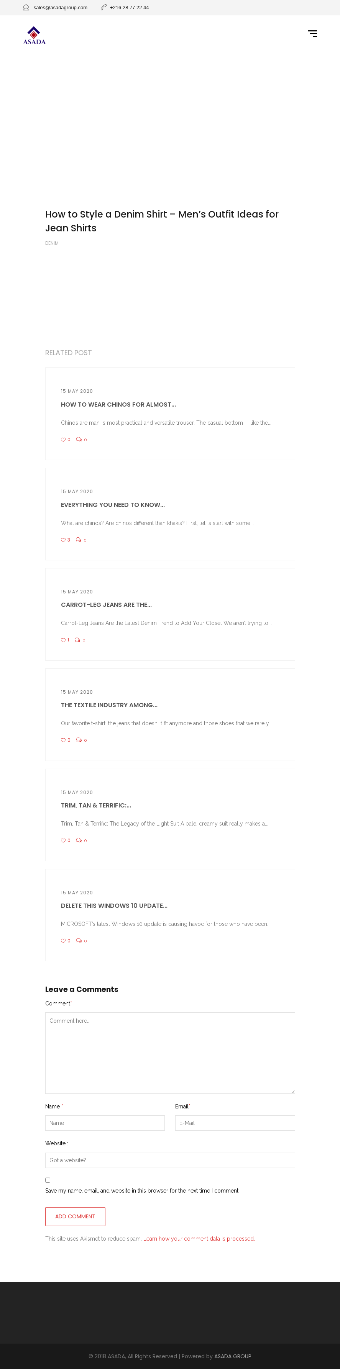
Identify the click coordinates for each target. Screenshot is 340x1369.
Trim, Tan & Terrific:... (96, 805)
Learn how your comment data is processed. (199, 1239)
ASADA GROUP (232, 1356)
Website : (56, 1143)
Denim (52, 243)
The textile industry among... (109, 705)
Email (183, 1106)
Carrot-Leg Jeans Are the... (106, 604)
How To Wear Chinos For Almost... (118, 404)
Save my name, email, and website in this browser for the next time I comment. (142, 1191)
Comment (58, 1003)
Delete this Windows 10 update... (114, 905)
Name (54, 1106)
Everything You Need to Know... (113, 504)
